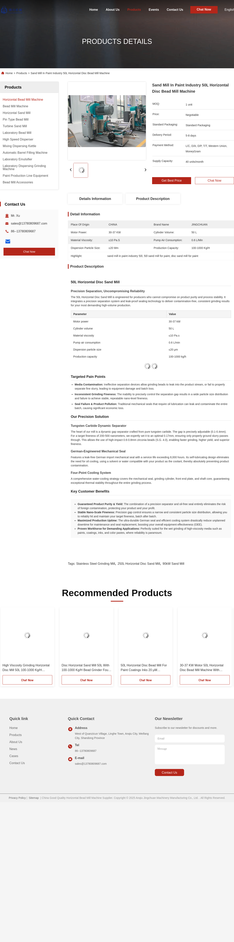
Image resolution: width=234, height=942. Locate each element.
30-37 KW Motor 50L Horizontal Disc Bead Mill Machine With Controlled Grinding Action (201, 668)
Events (154, 9)
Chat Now (204, 9)
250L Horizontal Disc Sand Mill (139, 563)
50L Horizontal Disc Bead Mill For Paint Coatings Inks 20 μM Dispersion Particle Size (144, 668)
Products (134, 9)
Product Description (153, 199)
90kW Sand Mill (173, 563)
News (13, 749)
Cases (13, 756)
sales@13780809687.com (29, 223)
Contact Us (175, 9)
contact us (169, 772)
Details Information (95, 199)
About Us (113, 9)
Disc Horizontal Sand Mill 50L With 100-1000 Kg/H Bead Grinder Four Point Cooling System (85, 668)
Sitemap (34, 797)
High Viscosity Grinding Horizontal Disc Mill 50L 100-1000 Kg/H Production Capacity (26, 668)
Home (93, 9)
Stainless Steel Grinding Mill (95, 563)
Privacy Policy (17, 797)
